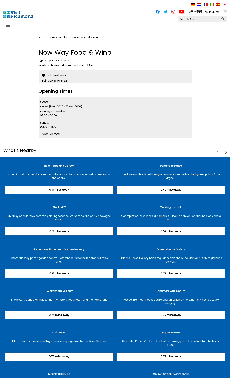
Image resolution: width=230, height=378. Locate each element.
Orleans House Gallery (171, 249)
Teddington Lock (171, 207)
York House (59, 332)
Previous (218, 152)
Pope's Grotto (171, 332)
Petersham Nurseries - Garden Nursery (59, 249)
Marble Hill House (59, 374)
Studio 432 (59, 207)
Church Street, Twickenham (171, 374)
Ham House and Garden (59, 166)
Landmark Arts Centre (171, 291)
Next (226, 152)
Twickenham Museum (59, 291)
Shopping (62, 37)
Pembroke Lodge (171, 166)
